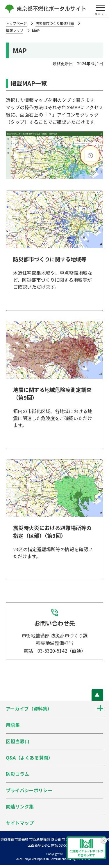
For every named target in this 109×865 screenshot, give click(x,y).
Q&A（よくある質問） (29, 757)
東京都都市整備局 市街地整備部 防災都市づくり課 (39, 839)
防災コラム (17, 773)
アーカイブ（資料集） (29, 708)
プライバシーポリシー (29, 790)
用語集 (13, 724)
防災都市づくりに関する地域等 (49, 259)
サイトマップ (20, 822)
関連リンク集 (20, 806)
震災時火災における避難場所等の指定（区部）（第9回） (52, 531)
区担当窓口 (17, 741)
